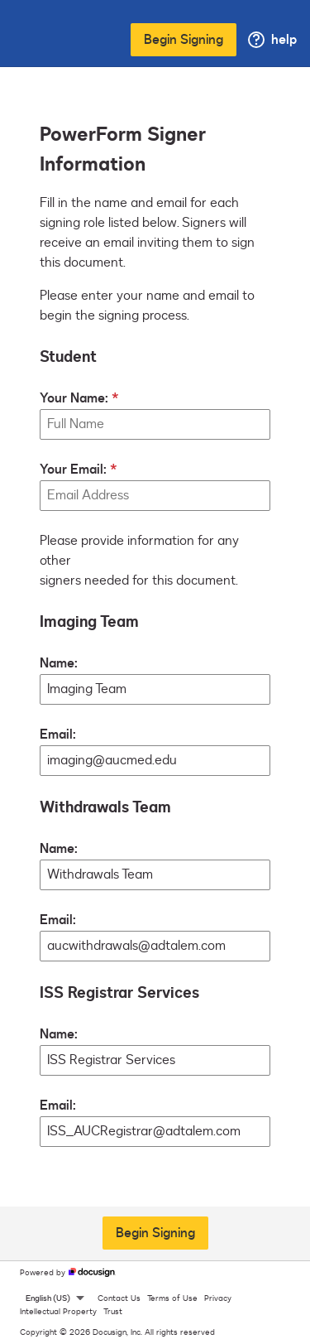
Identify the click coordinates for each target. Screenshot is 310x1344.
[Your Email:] (155, 495)
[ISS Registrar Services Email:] (155, 1131)
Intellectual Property (58, 1312)
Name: (59, 663)
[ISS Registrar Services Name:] (155, 1060)
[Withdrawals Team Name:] (155, 875)
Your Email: (73, 469)
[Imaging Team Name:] (155, 689)
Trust (112, 1312)
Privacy (217, 1298)
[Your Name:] (155, 424)
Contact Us (119, 1298)
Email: (58, 734)
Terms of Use (172, 1298)
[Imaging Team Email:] (155, 760)
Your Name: (74, 398)
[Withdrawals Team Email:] (155, 946)
